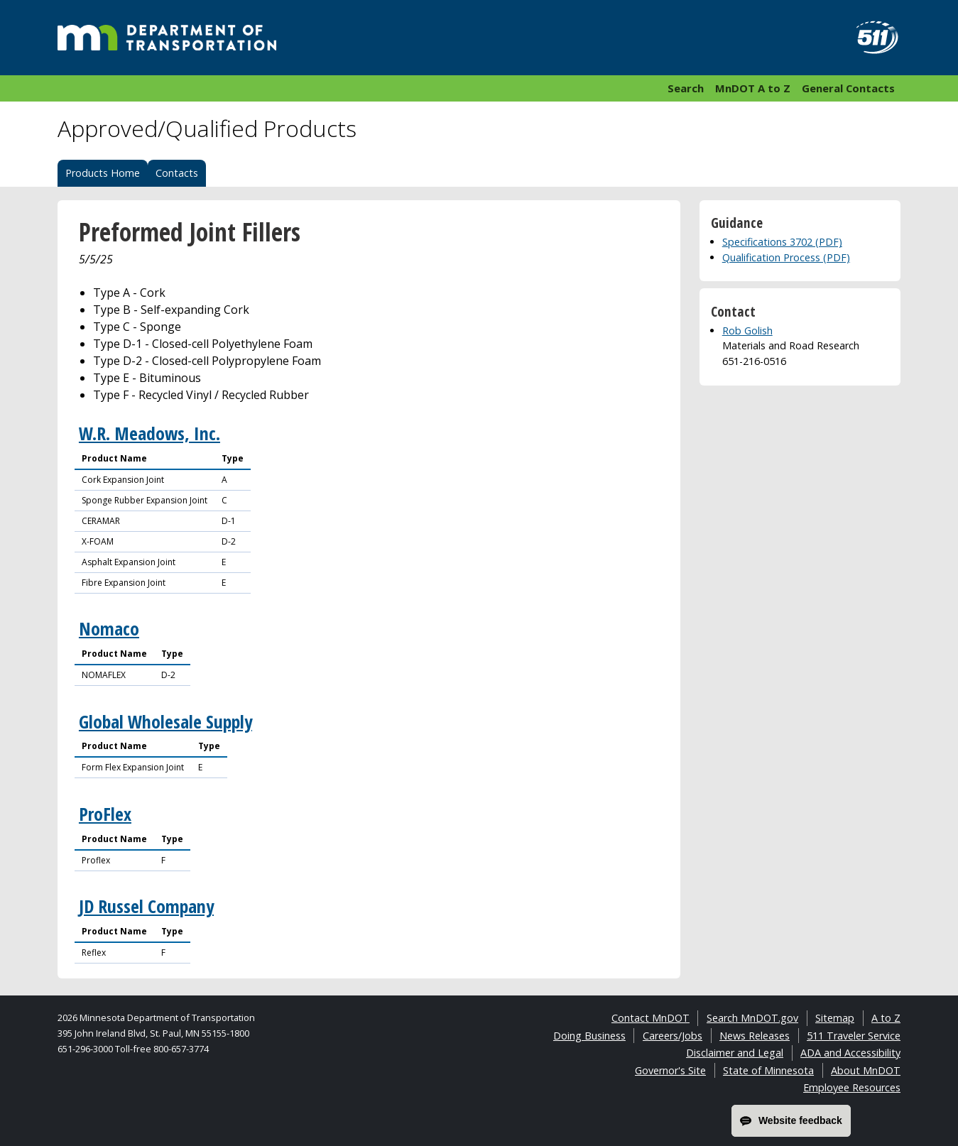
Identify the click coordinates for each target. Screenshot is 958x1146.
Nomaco (109, 628)
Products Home (102, 173)
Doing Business (589, 1035)
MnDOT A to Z (752, 88)
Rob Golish (747, 330)
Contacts (177, 173)
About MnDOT (865, 1070)
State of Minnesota (768, 1070)
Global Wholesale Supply (165, 721)
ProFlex (105, 814)
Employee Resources (851, 1087)
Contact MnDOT (650, 1018)
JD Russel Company (146, 906)
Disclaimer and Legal (734, 1052)
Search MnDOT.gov (752, 1018)
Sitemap (834, 1018)
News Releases (754, 1035)
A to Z (885, 1018)
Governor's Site (670, 1070)
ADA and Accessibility (850, 1052)
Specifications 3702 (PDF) (782, 242)
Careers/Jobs (672, 1035)
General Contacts (848, 88)
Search (686, 88)
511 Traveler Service (853, 1035)
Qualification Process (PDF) (786, 257)
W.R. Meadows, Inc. (149, 433)
